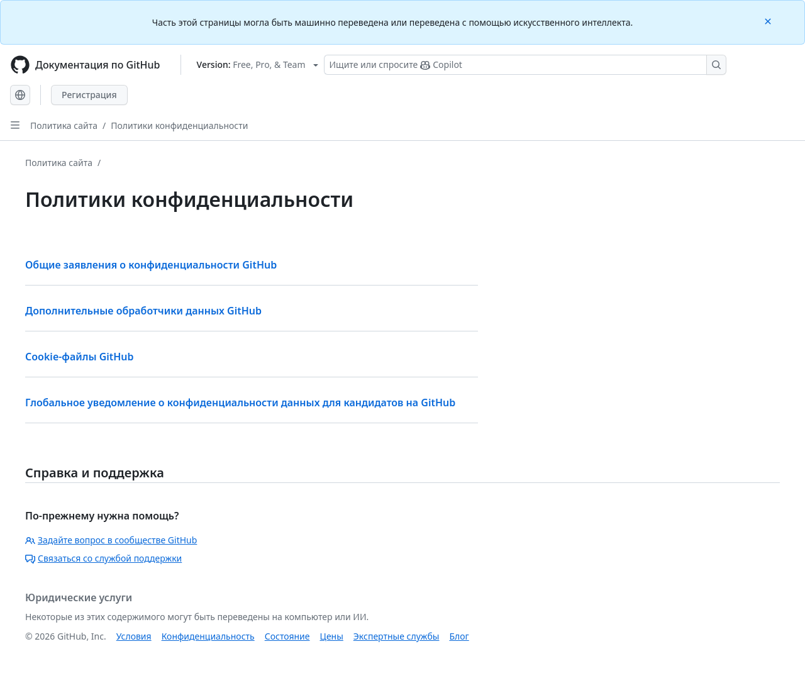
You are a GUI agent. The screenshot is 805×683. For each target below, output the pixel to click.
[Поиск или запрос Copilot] (525, 65)
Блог (459, 636)
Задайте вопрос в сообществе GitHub (111, 540)
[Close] (769, 20)
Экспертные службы (396, 636)
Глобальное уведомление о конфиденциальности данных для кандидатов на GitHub (240, 402)
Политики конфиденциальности (179, 125)
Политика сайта (63, 125)
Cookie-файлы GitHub (79, 357)
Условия (134, 636)
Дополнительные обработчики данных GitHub (143, 311)
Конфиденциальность (208, 636)
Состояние (287, 636)
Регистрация (89, 95)
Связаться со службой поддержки (103, 558)
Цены (331, 636)
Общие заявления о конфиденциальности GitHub (151, 265)
